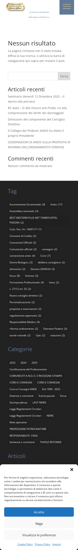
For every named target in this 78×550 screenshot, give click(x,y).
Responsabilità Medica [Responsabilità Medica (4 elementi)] (25, 322)
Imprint (56, 544)
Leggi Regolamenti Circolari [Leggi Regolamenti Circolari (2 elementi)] (25, 415)
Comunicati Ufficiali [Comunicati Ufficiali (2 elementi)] (23, 242)
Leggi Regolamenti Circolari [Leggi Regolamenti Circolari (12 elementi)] (25, 409)
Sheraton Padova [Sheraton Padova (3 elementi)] (55, 328)
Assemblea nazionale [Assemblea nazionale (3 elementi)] (24, 211)
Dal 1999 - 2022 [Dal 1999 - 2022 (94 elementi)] (51, 389)
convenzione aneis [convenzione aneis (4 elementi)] (22, 255)
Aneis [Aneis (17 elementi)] (56, 204)
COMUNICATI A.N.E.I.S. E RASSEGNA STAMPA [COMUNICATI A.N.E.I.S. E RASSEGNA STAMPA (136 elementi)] (36, 376)
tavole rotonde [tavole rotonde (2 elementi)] (20, 335)
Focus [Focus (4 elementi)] (63, 396)
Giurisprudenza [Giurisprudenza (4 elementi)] (18, 402)
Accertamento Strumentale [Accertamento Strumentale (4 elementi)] (27, 204)
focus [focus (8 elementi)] (15, 275)
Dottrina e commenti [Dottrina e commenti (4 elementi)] (21, 396)
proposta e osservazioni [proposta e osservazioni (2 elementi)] (25, 308)
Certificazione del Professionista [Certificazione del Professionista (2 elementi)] (28, 369)
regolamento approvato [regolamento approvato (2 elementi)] (25, 315)
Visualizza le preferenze (39, 535)
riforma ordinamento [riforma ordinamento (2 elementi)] (24, 328)
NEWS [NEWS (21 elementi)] (50, 415)
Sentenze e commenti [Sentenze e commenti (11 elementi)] (22, 442)
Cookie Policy (25, 544)
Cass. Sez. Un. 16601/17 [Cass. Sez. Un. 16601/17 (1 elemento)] (26, 229)
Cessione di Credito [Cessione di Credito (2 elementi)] (23, 236)
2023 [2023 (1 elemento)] (12, 362)
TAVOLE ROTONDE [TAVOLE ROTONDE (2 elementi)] (51, 442)
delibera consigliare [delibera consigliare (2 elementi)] (51, 262)
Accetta (39, 512)
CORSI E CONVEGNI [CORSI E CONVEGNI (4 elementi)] (48, 382)
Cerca (64, 76)
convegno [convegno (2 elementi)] (49, 249)
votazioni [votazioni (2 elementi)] (57, 335)
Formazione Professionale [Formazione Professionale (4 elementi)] (27, 282)
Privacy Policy (42, 544)
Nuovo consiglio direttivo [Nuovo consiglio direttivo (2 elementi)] (26, 295)
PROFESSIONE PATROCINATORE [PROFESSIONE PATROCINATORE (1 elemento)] (28, 429)
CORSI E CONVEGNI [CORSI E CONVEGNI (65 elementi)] (21, 382)
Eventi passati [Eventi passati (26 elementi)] (47, 396)
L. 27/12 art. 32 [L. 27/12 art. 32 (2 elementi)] (20, 288)
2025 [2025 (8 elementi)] (34, 362)
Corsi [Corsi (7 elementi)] (45, 255)
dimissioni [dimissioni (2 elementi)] (17, 269)
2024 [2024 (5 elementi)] (23, 362)
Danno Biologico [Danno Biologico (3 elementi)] (21, 262)
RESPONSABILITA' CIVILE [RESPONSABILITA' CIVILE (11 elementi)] (24, 435)
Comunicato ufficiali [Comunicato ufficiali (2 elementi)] (23, 249)
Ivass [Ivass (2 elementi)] (54, 282)
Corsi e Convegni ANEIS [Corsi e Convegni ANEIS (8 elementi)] (23, 389)
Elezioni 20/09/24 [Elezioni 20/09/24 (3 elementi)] (43, 269)
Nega (39, 523)
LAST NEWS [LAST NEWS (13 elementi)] (39, 402)
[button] (72, 469)
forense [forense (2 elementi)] (31, 275)
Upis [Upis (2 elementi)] (40, 335)
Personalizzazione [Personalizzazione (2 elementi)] (22, 302)
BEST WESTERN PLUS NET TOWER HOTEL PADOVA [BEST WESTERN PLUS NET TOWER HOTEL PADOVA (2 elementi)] (33, 220)
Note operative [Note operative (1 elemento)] (18, 422)
